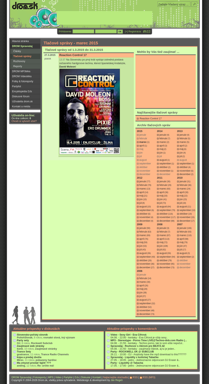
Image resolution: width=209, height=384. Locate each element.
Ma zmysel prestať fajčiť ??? (34, 362)
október (163, 167)
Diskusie (85, 377)
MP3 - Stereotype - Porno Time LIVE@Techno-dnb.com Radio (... (149, 340)
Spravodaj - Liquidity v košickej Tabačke (135, 357)
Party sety (23, 340)
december (185, 174)
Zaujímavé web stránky (30, 346)
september (165, 163)
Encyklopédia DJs (22, 91)
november (164, 170)
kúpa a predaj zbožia (29, 357)
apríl (141, 145)
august (163, 160)
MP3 (50, 377)
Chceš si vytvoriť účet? (24, 121)
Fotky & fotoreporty (22, 81)
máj (161, 149)
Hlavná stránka (20, 41)
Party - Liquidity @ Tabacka (127, 362)
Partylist (16, 86)
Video (58, 377)
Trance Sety (24, 351)
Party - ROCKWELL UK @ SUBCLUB (132, 351)
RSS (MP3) (149, 377)
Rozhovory (19, 61)
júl (180, 156)
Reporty (17, 66)
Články (17, 51)
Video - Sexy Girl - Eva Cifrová (129, 334)
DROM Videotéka (22, 76)
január (162, 134)
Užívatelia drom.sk (22, 101)
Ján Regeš (117, 380)
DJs (77, 377)
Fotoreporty (39, 377)
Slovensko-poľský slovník (32, 334)
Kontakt (96, 377)
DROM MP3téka (21, 71)
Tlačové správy (22, 56)
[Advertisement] (165, 81)
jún (161, 152)
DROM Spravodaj (22, 46)
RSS (135, 377)
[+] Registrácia (133, 31)
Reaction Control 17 (73, 55)
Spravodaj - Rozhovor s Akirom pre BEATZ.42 (138, 346)
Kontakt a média (21, 106)
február (163, 138)
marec (162, 142)
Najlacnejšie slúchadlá (115, 377)
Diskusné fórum (21, 96)
